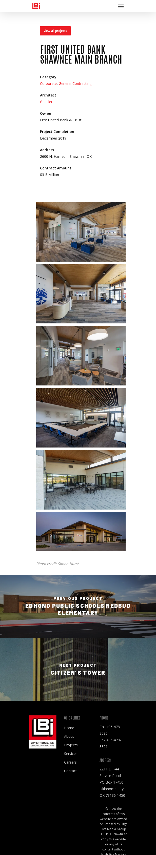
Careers (70, 762)
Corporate (48, 84)
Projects (71, 745)
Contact (70, 770)
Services (70, 753)
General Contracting (75, 84)
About (69, 736)
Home (69, 727)
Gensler (46, 101)
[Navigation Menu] (121, 6)
